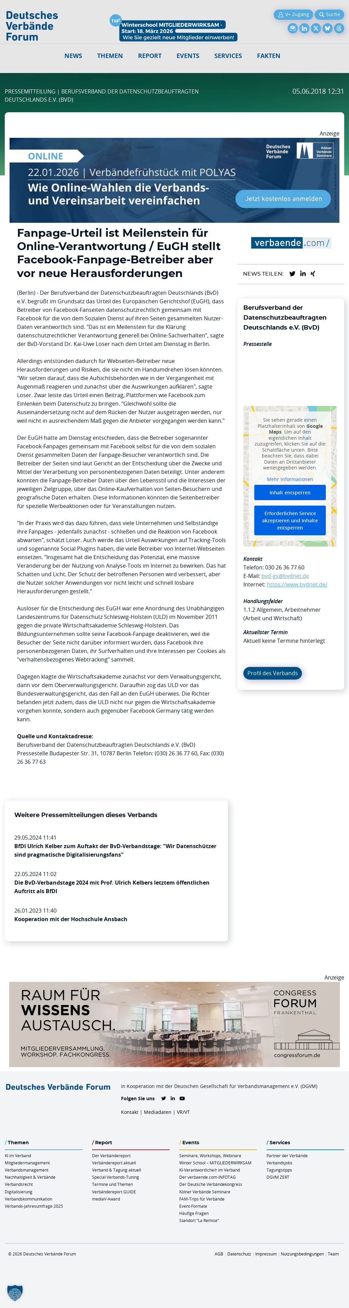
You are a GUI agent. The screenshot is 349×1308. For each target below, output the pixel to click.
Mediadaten (157, 1112)
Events (188, 56)
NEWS (73, 56)
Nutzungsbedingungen (302, 1253)
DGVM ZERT (278, 1177)
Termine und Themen (112, 1184)
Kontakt (129, 1112)
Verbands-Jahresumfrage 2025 (34, 1206)
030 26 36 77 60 (284, 567)
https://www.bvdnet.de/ (297, 584)
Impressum (266, 1253)
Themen (110, 56)
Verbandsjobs (279, 1162)
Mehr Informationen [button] (290, 479)
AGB (219, 1253)
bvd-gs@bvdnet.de (285, 576)
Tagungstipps (279, 1170)
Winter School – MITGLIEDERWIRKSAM (215, 1162)
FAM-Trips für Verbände (202, 1199)
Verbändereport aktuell (114, 1162)
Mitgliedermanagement (27, 1162)
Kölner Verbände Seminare (204, 1191)
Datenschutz (239, 1253)
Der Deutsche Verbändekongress (210, 1184)
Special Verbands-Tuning (115, 1177)
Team (333, 1253)
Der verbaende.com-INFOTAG (207, 1177)
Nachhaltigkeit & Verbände (30, 1177)
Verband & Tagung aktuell (116, 1170)
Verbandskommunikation (28, 1199)
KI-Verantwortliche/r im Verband (209, 1170)
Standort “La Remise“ (199, 1220)
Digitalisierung (18, 1191)
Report (150, 56)
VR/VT (183, 1112)
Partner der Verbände (287, 1155)
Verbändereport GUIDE (114, 1191)
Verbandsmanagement (26, 1170)
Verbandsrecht (19, 1184)
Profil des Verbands (272, 673)
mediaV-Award (106, 1199)
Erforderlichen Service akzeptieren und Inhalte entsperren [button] (290, 520)
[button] (15, 1293)
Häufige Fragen (194, 1213)
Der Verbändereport (111, 1155)
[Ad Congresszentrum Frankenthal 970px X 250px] (174, 986)
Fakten (268, 56)
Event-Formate (193, 1206)
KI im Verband (18, 1155)
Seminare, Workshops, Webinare (210, 1155)
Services (228, 56)
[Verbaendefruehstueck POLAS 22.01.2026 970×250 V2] (174, 142)
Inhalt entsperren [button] (290, 493)
